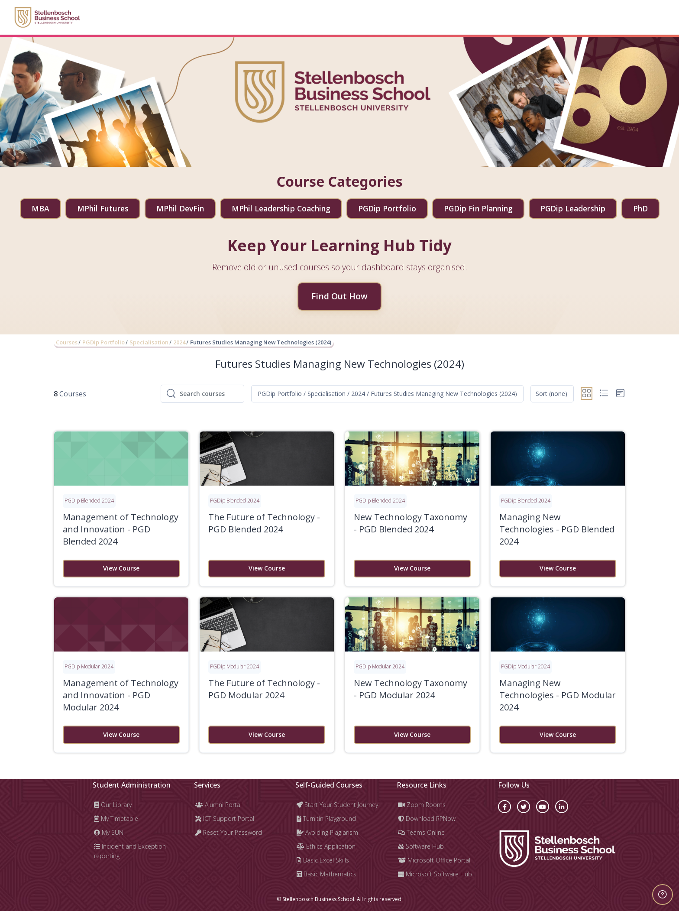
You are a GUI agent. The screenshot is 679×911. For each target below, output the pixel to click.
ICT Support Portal (224, 818)
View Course (121, 568)
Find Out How (339, 296)
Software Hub (421, 846)
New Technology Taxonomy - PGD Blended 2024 (410, 523)
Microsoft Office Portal (434, 860)
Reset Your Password (228, 832)
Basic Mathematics (326, 874)
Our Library (113, 805)
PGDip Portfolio (387, 208)
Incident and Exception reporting (130, 851)
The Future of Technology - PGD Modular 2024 (264, 689)
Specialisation (148, 342)
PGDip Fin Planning (478, 208)
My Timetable (116, 818)
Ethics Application (326, 846)
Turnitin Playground (326, 818)
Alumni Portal (218, 805)
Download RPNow (427, 818)
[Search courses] (209, 394)
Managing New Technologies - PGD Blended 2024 (556, 529)
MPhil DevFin (180, 208)
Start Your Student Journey (337, 805)
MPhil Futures (103, 208)
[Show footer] (662, 894)
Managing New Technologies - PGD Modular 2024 (557, 695)
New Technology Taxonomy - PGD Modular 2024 (410, 689)
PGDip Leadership (572, 208)
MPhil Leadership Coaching (281, 208)
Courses (67, 342)
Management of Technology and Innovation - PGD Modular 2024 (120, 695)
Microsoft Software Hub (435, 874)
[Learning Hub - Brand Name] (47, 17)
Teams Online (421, 832)
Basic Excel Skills (323, 860)
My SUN (108, 832)
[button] (387, 393)
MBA (40, 208)
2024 (179, 342)
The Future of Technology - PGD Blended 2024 (264, 523)
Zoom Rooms (422, 805)
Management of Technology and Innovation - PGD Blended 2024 (120, 529)
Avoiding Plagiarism (327, 832)
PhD (640, 208)
